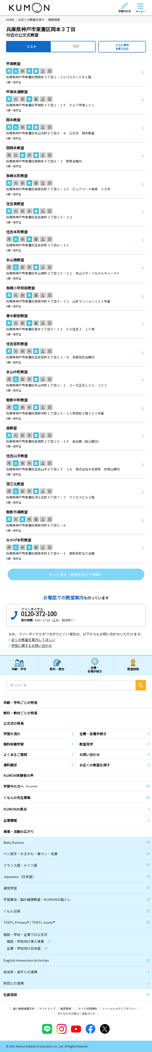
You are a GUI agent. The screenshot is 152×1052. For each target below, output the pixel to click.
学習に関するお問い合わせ (31, 645)
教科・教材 (57, 669)
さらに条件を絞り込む (122, 46)
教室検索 (133, 669)
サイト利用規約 (87, 1008)
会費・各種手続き (95, 669)
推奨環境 (65, 1008)
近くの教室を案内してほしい (33, 639)
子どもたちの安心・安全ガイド (76, 1013)
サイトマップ (47, 1008)
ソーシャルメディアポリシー (119, 1008)
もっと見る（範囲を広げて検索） (76, 574)
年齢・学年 (19, 669)
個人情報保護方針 (24, 1008)
